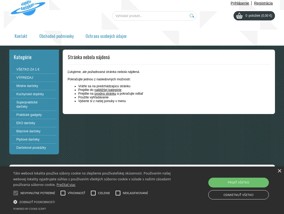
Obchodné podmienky (56, 36)
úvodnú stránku (105, 93)
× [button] (279, 171)
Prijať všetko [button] (238, 182)
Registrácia (263, 3)
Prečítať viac (66, 184)
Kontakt (21, 36)
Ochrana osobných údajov (106, 36)
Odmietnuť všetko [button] (238, 195)
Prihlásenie (240, 3)
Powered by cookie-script (29, 209)
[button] (97, 201)
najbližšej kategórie (107, 90)
